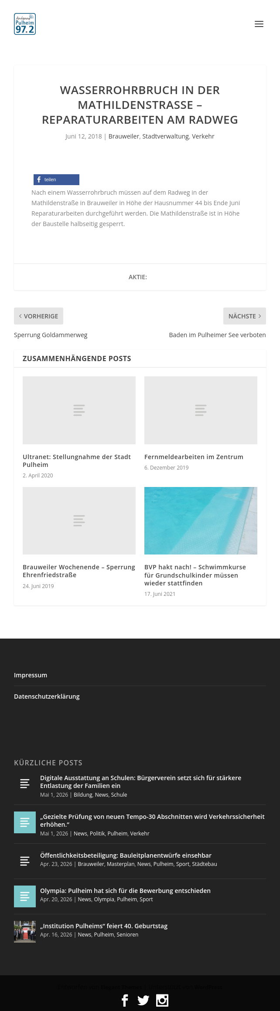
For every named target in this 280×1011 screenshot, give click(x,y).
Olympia (104, 899)
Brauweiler (124, 136)
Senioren (128, 934)
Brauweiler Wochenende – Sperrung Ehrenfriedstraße (79, 571)
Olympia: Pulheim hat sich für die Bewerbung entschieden (125, 890)
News (102, 794)
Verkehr (203, 136)
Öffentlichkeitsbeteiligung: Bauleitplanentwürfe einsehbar (126, 855)
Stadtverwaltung (165, 136)
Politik (97, 833)
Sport (182, 864)
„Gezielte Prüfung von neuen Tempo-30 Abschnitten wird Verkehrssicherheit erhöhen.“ (152, 820)
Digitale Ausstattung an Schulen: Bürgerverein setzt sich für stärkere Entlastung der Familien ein (140, 782)
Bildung (83, 794)
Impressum (30, 675)
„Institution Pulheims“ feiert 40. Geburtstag (103, 926)
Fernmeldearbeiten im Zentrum (193, 457)
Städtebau (204, 864)
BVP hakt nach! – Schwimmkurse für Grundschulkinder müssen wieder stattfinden (195, 575)
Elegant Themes (121, 987)
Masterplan (121, 864)
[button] (56, 179)
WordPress (208, 987)
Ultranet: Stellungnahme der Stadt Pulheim (77, 461)
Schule (119, 794)
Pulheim (117, 833)
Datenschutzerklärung (46, 696)
